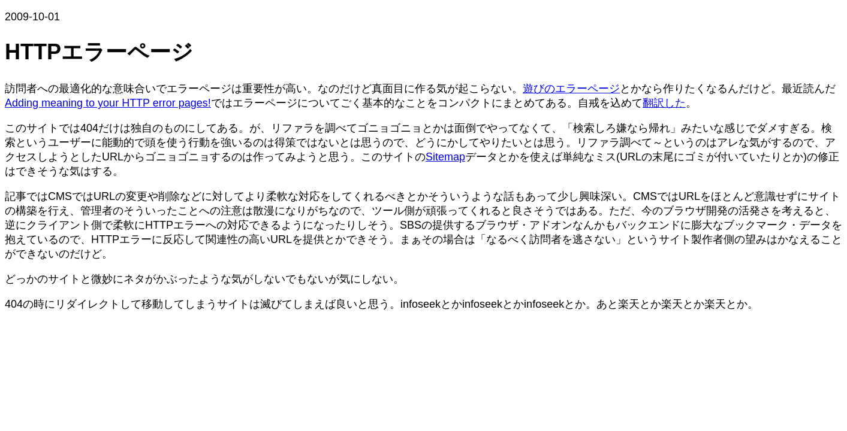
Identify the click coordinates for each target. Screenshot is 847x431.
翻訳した (664, 103)
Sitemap (445, 157)
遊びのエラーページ (571, 89)
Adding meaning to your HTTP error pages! (108, 103)
